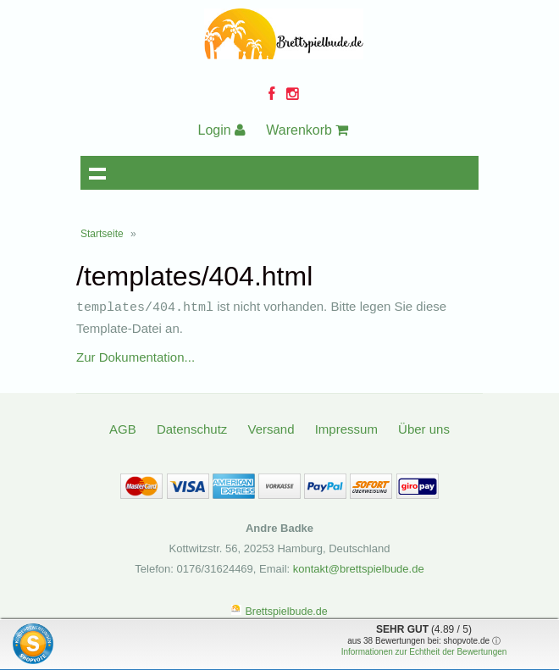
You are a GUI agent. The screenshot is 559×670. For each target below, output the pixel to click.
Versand (270, 428)
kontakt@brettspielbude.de (358, 568)
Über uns (424, 428)
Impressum (346, 428)
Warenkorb (307, 130)
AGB (122, 428)
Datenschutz (192, 428)
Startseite (102, 234)
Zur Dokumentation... (135, 356)
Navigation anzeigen (97, 173)
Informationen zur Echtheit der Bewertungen (424, 651)
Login (222, 130)
